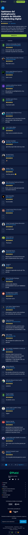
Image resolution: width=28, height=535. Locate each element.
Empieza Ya (14, 35)
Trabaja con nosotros (14, 529)
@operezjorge (10, 211)
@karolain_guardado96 (12, 142)
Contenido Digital (6, 494)
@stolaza (8, 452)
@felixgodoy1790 (10, 336)
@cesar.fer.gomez (11, 224)
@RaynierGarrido (10, 422)
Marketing (5, 486)
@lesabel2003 (10, 73)
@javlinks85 (9, 100)
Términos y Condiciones (7, 528)
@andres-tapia (10, 170)
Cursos (2, 40)
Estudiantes (19, 528)
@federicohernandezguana (13, 45)
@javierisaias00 (10, 409)
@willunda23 (9, 381)
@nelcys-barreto (10, 368)
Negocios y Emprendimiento (9, 488)
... (5, 40)
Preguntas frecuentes (9, 526)
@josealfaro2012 (10, 128)
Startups (5, 492)
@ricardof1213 (10, 156)
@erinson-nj (9, 114)
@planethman (9, 238)
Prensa (21, 526)
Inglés (4, 484)
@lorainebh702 (10, 439)
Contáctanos (16, 526)
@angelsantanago (11, 59)
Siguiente (21, 464)
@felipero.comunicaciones (13, 321)
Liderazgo (5, 482)
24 (15, 464)
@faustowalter (10, 395)
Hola (23, 528)
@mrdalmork (9, 279)
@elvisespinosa (10, 183)
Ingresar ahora (20, 1)
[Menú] (26, 1)
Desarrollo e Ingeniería (7, 490)
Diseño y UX (5, 497)
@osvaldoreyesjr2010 (12, 294)
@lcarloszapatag (10, 308)
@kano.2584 (9, 350)
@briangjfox (9, 197)
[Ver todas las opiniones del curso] (8, 23)
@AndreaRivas (10, 86)
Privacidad (15, 528)
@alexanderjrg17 (10, 252)
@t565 (7, 266)
